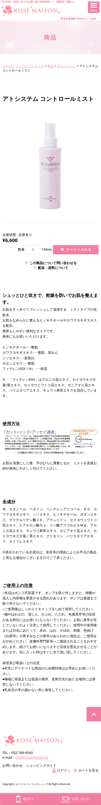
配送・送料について (53, 267)
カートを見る (86, 770)
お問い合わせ (12, 765)
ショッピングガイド (41, 765)
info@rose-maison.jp (32, 757)
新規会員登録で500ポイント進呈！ (80, 18)
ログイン (61, 770)
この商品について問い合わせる (53, 263)
